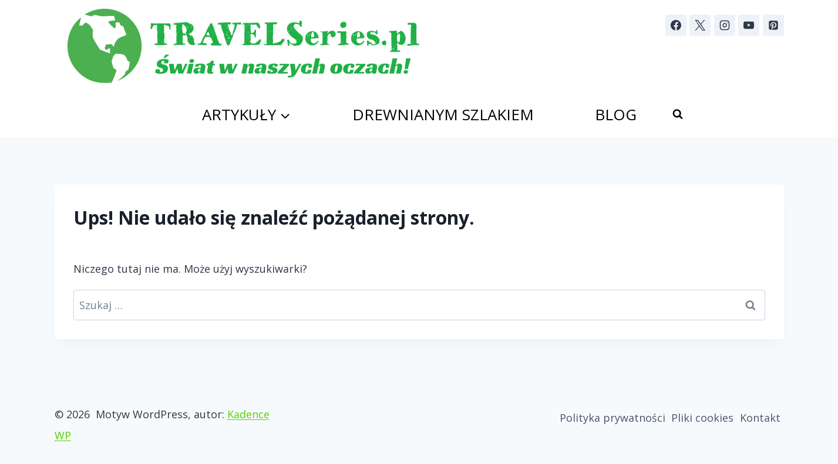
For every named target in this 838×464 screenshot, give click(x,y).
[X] (700, 25)
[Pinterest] (773, 25)
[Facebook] (675, 25)
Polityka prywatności (612, 418)
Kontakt (760, 418)
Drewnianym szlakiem (443, 114)
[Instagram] (724, 25)
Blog (616, 114)
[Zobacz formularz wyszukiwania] (677, 114)
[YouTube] (748, 25)
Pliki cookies (702, 418)
